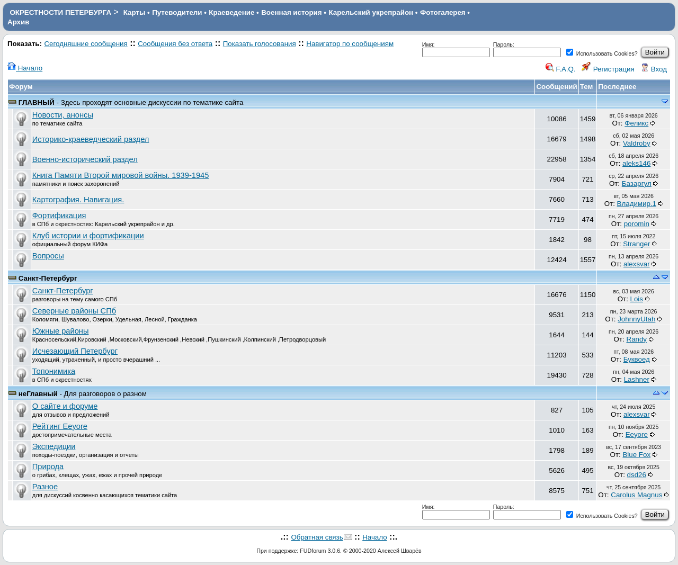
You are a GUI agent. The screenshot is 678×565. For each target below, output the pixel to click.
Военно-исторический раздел (85, 159)
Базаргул (637, 183)
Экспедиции (54, 446)
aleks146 (636, 163)
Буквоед (636, 359)
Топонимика (53, 371)
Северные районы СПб (74, 311)
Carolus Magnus (636, 495)
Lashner (636, 379)
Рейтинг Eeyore (59, 426)
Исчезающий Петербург (75, 351)
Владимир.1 (636, 204)
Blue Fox (636, 455)
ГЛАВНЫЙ (37, 102)
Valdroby (636, 143)
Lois (636, 299)
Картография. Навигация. (78, 199)
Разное (45, 486)
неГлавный (38, 394)
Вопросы (48, 256)
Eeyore (637, 434)
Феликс (636, 123)
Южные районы (60, 331)
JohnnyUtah (636, 319)
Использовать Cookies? (602, 53)
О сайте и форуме (65, 406)
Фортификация (59, 215)
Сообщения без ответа (175, 44)
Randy (637, 339)
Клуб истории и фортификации (88, 235)
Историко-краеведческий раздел (90, 139)
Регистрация (608, 69)
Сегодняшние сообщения (85, 44)
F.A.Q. (561, 69)
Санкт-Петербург (48, 278)
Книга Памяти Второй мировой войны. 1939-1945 (120, 175)
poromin (636, 224)
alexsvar (636, 264)
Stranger (636, 244)
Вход (653, 69)
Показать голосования (259, 44)
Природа (48, 466)
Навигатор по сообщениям (350, 44)
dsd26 (636, 475)
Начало (24, 68)
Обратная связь (317, 537)
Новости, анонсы (62, 115)
